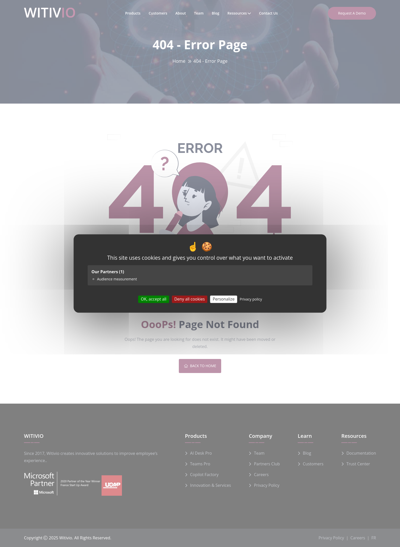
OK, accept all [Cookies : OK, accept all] (153, 299)
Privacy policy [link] (251, 299)
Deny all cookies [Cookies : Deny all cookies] (189, 299)
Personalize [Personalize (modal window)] (224, 299)
